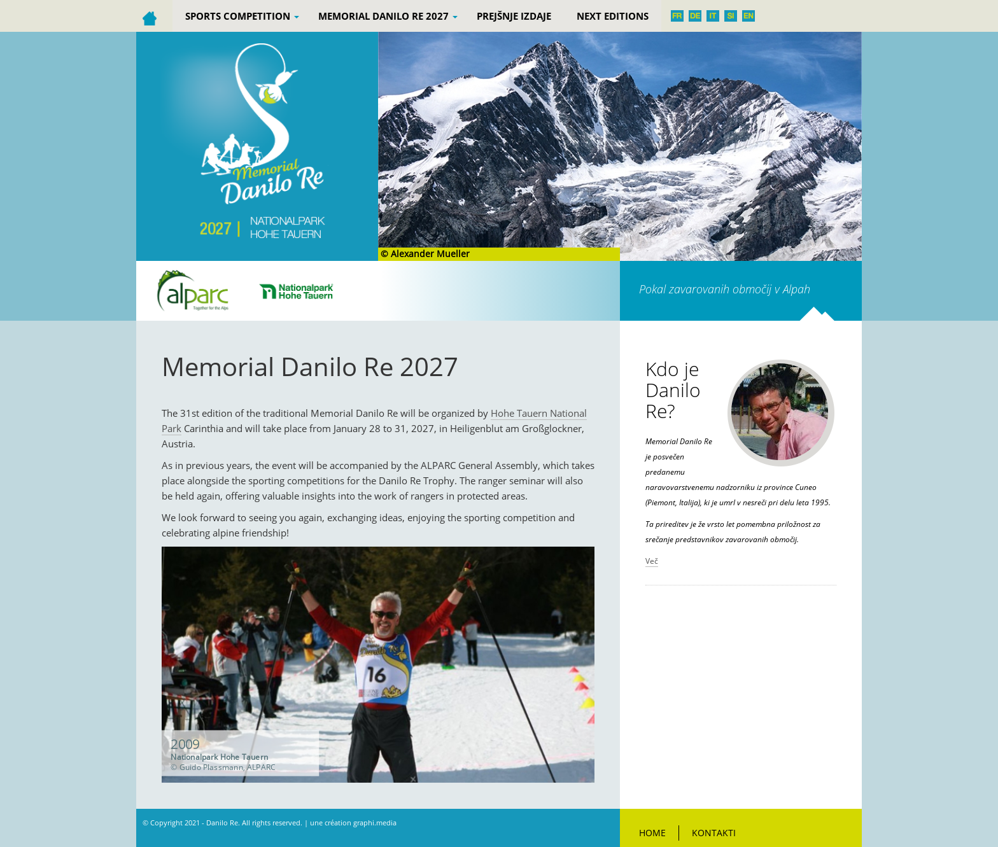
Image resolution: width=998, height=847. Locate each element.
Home (652, 833)
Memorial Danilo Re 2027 (388, 16)
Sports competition (242, 16)
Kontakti (714, 833)
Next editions (613, 16)
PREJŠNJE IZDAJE (514, 16)
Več (651, 561)
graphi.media (375, 822)
